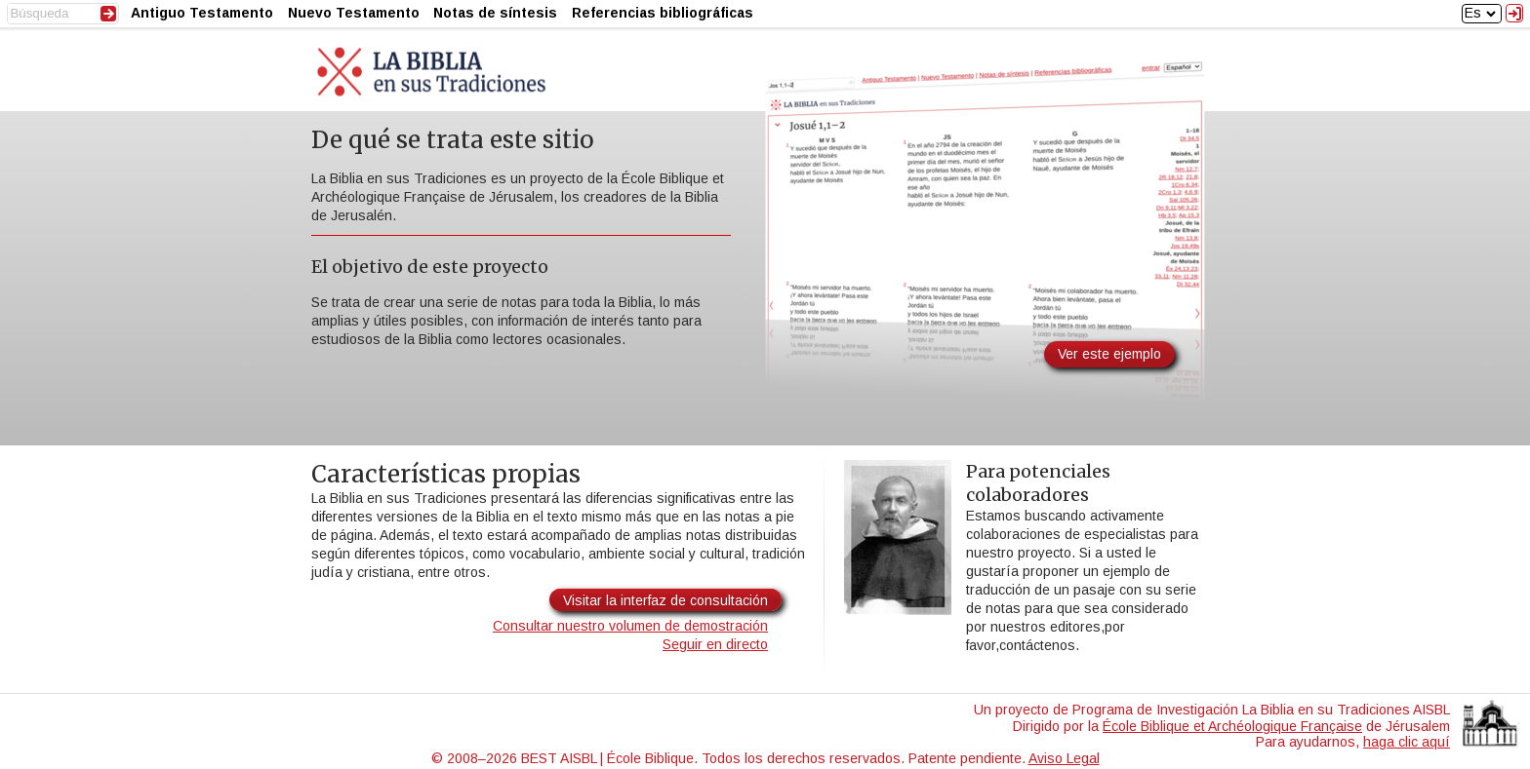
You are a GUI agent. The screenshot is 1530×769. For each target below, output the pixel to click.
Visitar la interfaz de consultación (665, 600)
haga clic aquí (1406, 742)
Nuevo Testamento (354, 12)
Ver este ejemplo (1109, 354)
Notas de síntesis (495, 12)
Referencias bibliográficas (662, 12)
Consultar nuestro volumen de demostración (630, 626)
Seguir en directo (715, 644)
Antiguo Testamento (202, 12)
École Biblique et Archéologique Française (1232, 726)
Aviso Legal (1064, 758)
